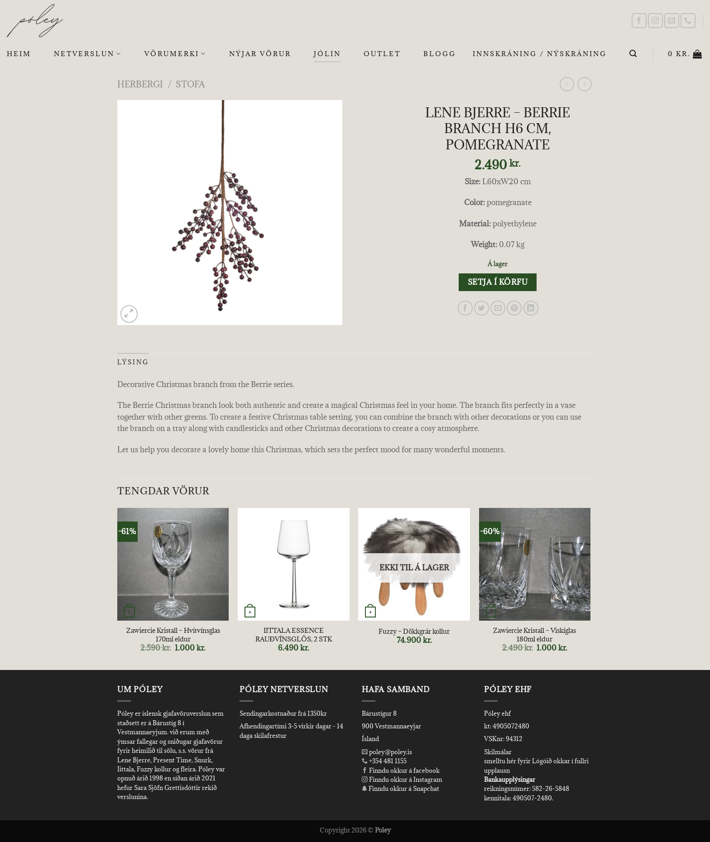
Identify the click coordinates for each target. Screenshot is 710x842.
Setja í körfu (498, 282)
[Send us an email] (671, 20)
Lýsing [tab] (133, 362)
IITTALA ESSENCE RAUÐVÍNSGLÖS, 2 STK (293, 635)
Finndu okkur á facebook (401, 770)
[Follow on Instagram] (655, 20)
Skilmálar (498, 752)
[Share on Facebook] (465, 308)
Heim (19, 53)
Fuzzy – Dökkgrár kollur (414, 631)
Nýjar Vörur (260, 53)
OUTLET (382, 53)
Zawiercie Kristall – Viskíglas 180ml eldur (534, 635)
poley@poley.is (387, 752)
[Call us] (688, 20)
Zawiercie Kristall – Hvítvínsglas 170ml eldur (173, 635)
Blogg (439, 53)
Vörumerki (175, 53)
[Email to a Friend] (497, 308)
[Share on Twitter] (481, 308)
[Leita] (633, 53)
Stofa (190, 84)
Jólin (327, 53)
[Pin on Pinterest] (514, 308)
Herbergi (140, 84)
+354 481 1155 (387, 761)
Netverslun (88, 53)
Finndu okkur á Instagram (402, 779)
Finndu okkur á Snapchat (400, 789)
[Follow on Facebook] (639, 20)
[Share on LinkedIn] (530, 308)
